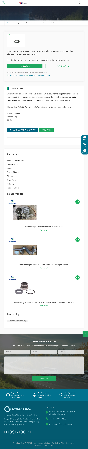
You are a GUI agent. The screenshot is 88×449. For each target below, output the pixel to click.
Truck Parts (11, 180)
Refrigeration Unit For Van (44, 445)
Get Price (24, 66)
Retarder (10, 184)
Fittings (10, 176)
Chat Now (63, 66)
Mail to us (46, 130)
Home (12, 23)
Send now (44, 378)
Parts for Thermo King (35, 23)
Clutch (9, 168)
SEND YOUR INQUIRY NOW (22, 130)
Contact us (50, 407)
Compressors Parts (48, 23)
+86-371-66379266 (17, 75)
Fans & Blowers (13, 172)
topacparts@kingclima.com (39, 75)
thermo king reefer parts (36, 100)
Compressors (12, 164)
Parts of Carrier (13, 188)
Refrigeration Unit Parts (22, 23)
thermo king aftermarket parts (64, 94)
